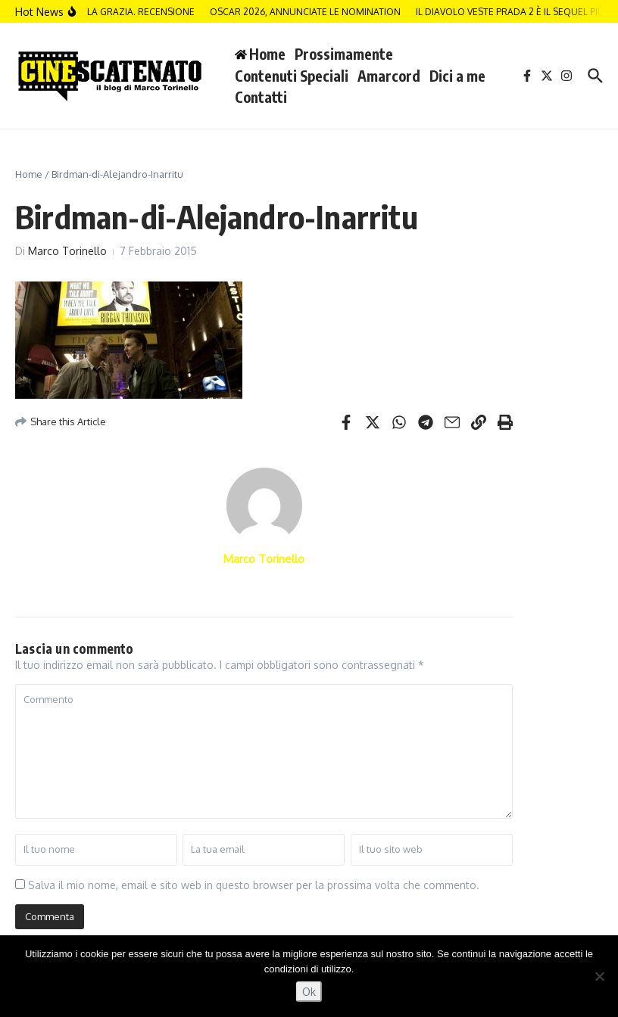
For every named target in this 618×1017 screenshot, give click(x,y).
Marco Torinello (67, 250)
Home (28, 174)
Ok (309, 991)
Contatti (261, 97)
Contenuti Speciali (291, 76)
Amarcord (388, 76)
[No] (599, 976)
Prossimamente (344, 54)
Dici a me (457, 76)
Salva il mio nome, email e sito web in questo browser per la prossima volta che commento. (253, 885)
